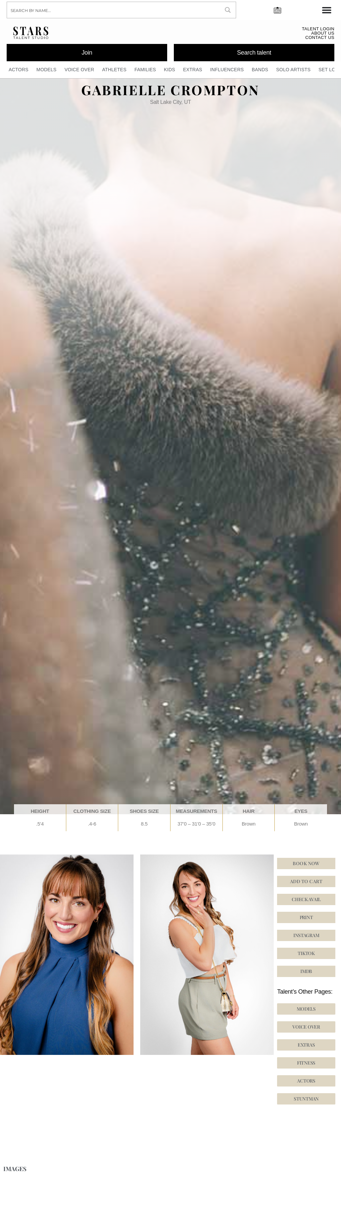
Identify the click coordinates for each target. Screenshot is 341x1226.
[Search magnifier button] (228, 10)
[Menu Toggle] (327, 10)
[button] (306, 935)
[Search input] (114, 10)
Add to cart (306, 881)
